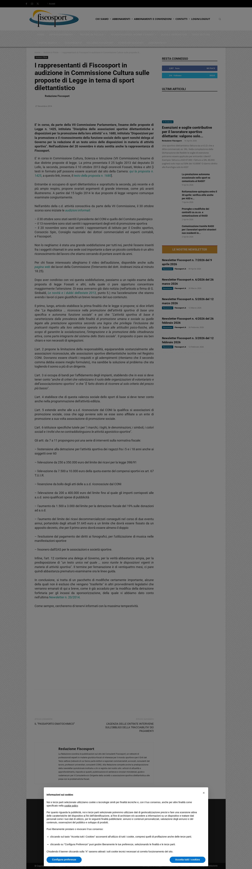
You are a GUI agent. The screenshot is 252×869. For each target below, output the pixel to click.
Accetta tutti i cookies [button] (187, 859)
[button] (203, 793)
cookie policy (71, 805)
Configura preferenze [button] (64, 859)
